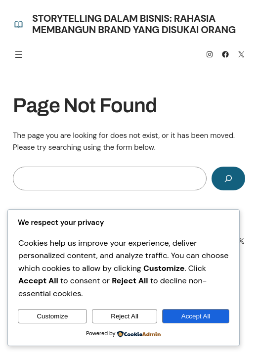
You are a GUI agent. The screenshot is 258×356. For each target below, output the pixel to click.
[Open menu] (19, 54)
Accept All (196, 316)
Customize (52, 316)
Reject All (124, 316)
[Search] (228, 178)
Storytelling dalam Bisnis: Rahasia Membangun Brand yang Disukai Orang (134, 24)
